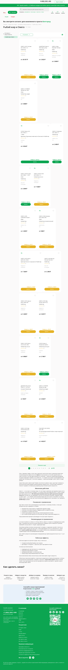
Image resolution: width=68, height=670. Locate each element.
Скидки (13, 16)
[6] (39, 468)
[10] (47, 468)
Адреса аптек (40, 5)
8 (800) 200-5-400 (45, 1)
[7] (41, 468)
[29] (49, 468)
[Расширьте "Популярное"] (26, 34)
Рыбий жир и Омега (36, 24)
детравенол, (27, 12)
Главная (5, 24)
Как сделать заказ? (49, 5)
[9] (45, 468)
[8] (43, 468)
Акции (6, 16)
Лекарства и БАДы (12, 24)
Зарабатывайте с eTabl (26, 5)
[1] (29, 468)
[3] (33, 468)
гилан (42, 12)
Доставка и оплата (60, 5)
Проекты (34, 5)
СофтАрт (19, 662)
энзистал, (38, 12)
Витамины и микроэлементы (24, 24)
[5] (37, 468)
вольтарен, (33, 12)
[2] (31, 468)
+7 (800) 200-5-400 (10, 612)
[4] (35, 468)
